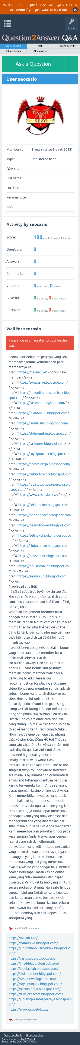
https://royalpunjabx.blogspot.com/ (35, 984)
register (39, 340)
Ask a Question (33, 64)
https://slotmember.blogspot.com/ (44, 433)
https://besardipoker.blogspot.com (44, 525)
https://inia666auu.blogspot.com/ (43, 413)
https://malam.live (32, 372)
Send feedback (13, 1035)
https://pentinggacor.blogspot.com (44, 515)
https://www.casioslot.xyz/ (38, 494)
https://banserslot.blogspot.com (42, 556)
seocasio (35, 928)
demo (20, 10)
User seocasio (13, 45)
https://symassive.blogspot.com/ (43, 382)
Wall (40, 45)
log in (23, 340)
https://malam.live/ (23, 938)
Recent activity (67, 45)
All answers (40, 51)
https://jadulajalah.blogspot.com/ (43, 423)
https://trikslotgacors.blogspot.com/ (36, 994)
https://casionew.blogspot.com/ (42, 443)
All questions (13, 51)
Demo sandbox (34, 1035)
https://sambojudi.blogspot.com (42, 576)
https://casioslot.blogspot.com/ (41, 403)
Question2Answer (27, 1041)
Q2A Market (28, 1039)
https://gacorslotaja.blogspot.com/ (44, 464)
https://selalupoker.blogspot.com (43, 505)
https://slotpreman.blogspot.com (43, 545)
